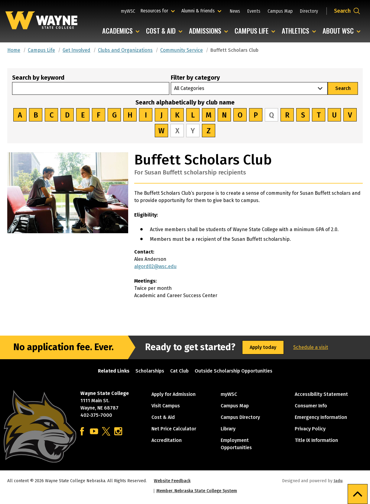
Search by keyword (38, 77)
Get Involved (76, 50)
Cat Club (179, 371)
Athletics (295, 31)
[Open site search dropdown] (347, 11)
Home (13, 50)
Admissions (205, 31)
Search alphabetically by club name (185, 102)
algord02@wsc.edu (155, 266)
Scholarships (149, 371)
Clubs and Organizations (125, 50)
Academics (117, 31)
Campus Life (251, 31)
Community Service (181, 50)
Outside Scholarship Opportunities (233, 371)
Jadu (338, 480)
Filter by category (195, 77)
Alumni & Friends (199, 11)
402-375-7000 (96, 415)
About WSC (338, 31)
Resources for (159, 11)
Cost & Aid (161, 31)
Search (343, 88)
